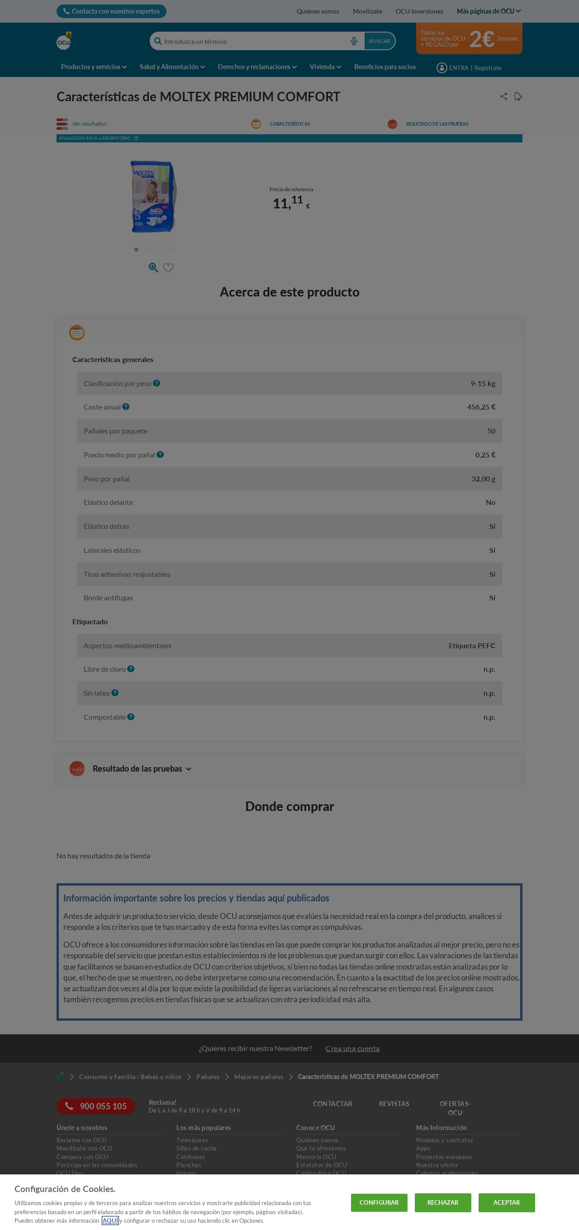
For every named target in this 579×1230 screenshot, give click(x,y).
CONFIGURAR (379, 1202)
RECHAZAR (443, 1202)
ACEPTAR (507, 1202)
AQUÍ (110, 1220)
